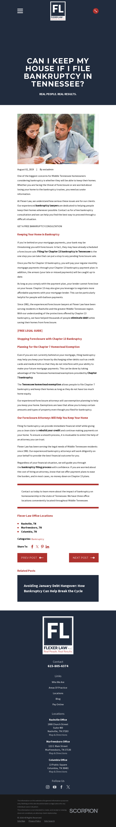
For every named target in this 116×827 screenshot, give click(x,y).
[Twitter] (68, 787)
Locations (58, 693)
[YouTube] (54, 787)
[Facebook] (61, 787)
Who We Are (58, 682)
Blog (58, 698)
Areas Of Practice (58, 687)
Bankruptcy (37, 539)
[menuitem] (21, 821)
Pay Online (58, 704)
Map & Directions (58, 734)
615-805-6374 (58, 666)
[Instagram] (47, 787)
